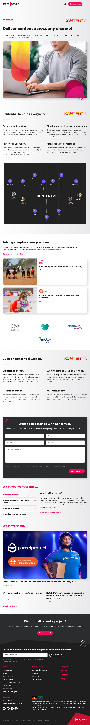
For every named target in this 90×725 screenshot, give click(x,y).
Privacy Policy (42, 466)
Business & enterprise (10, 692)
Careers (64, 675)
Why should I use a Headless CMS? (19, 501)
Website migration (9, 679)
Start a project (75, 4)
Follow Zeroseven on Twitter (4, 709)
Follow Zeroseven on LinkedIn (8, 709)
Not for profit (7, 689)
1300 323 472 (20, 626)
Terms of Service (55, 466)
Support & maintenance (11, 682)
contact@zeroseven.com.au (12, 703)
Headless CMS (37, 679)
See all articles (10, 606)
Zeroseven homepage (10, 4)
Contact (6, 697)
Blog (63, 679)
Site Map (54, 720)
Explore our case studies (14, 254)
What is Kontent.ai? (19, 495)
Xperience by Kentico (39, 670)
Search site (65, 4)
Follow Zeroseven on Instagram (16, 709)
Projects (65, 667)
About (64, 671)
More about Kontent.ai (50, 512)
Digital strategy (8, 673)
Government (7, 685)
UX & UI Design (8, 676)
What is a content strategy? (19, 514)
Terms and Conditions (43, 720)
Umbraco (35, 673)
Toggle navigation (86, 4)
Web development (9, 670)
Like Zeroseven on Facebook (12, 709)
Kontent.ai (35, 676)
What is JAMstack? (19, 508)
